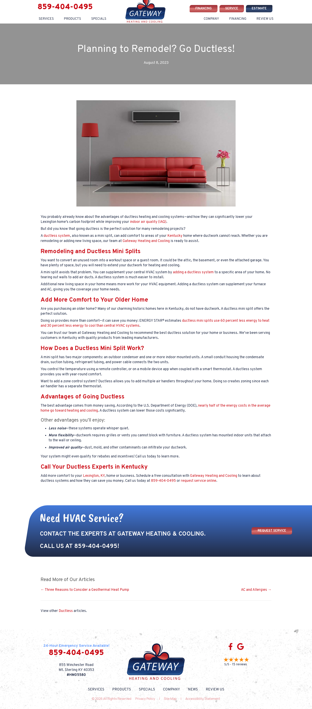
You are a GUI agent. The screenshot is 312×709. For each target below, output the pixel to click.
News (193, 689)
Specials (147, 689)
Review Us (264, 19)
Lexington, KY (94, 476)
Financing (237, 19)
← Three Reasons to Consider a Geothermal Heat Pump (85, 590)
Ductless (66, 611)
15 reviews (239, 665)
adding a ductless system (193, 272)
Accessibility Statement (202, 698)
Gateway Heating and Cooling (146, 241)
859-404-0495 (65, 7)
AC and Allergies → (256, 590)
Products (72, 19)
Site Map (170, 698)
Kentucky (174, 236)
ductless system (57, 236)
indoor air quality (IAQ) (148, 222)
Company (211, 19)
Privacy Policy (145, 698)
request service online (198, 481)
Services (46, 19)
